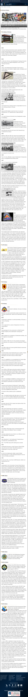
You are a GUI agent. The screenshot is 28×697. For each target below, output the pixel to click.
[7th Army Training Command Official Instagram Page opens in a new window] (15, 685)
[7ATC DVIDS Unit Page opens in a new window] (7, 685)
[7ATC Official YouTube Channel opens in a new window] (21, 685)
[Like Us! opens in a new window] (12, 685)
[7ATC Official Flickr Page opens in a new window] (18, 685)
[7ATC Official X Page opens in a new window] (9, 685)
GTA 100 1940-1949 (8, 25)
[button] (5, 2)
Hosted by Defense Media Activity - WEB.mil (13, 690)
